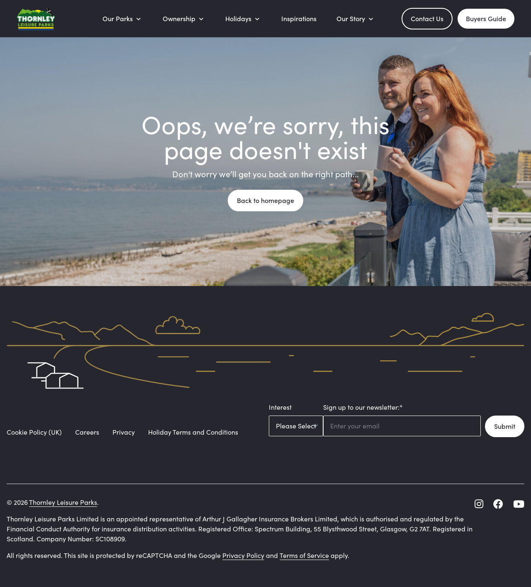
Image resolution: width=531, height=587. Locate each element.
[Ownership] (184, 18)
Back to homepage (265, 200)
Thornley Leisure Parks (63, 502)
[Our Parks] (122, 18)
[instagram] (479, 504)
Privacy (123, 432)
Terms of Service (304, 555)
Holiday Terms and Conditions (193, 432)
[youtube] (518, 504)
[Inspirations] (299, 18)
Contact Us (427, 18)
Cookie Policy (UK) (34, 432)
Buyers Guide (486, 18)
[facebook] (498, 504)
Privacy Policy (243, 555)
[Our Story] (356, 18)
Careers (87, 432)
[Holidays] (243, 18)
